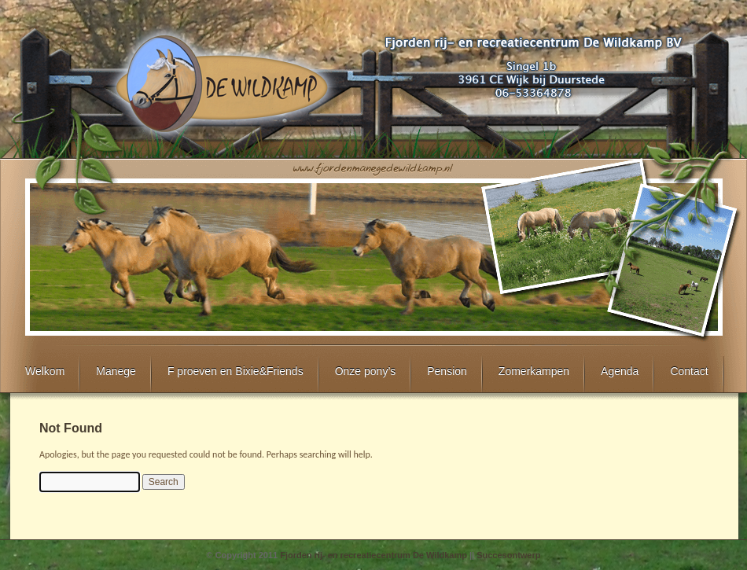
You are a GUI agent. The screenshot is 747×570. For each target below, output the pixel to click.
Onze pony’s (365, 371)
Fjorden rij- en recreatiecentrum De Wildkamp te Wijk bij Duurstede (220, 83)
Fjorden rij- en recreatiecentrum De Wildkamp (373, 555)
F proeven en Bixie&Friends (235, 371)
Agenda (619, 371)
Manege (116, 371)
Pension (447, 371)
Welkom (44, 371)
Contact (689, 371)
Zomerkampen (534, 371)
